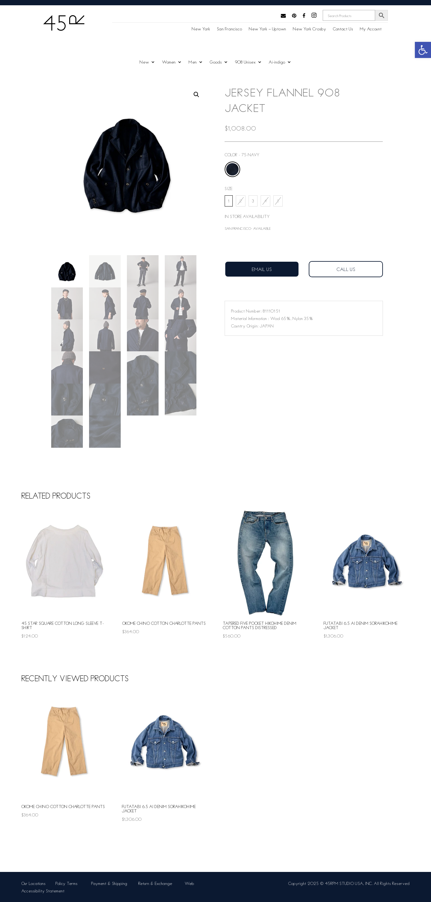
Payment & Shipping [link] (109, 883)
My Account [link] (371, 29)
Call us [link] (345, 269)
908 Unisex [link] (245, 62)
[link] (423, 50)
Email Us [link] (262, 269)
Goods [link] (216, 62)
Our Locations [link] (33, 883)
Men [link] (193, 62)
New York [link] (201, 29)
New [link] (144, 62)
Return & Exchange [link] (156, 883)
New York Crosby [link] (309, 29)
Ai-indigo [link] (277, 62)
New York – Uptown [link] (267, 29)
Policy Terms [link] (68, 883)
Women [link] (169, 62)
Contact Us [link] (343, 29)
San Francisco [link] (229, 29)
